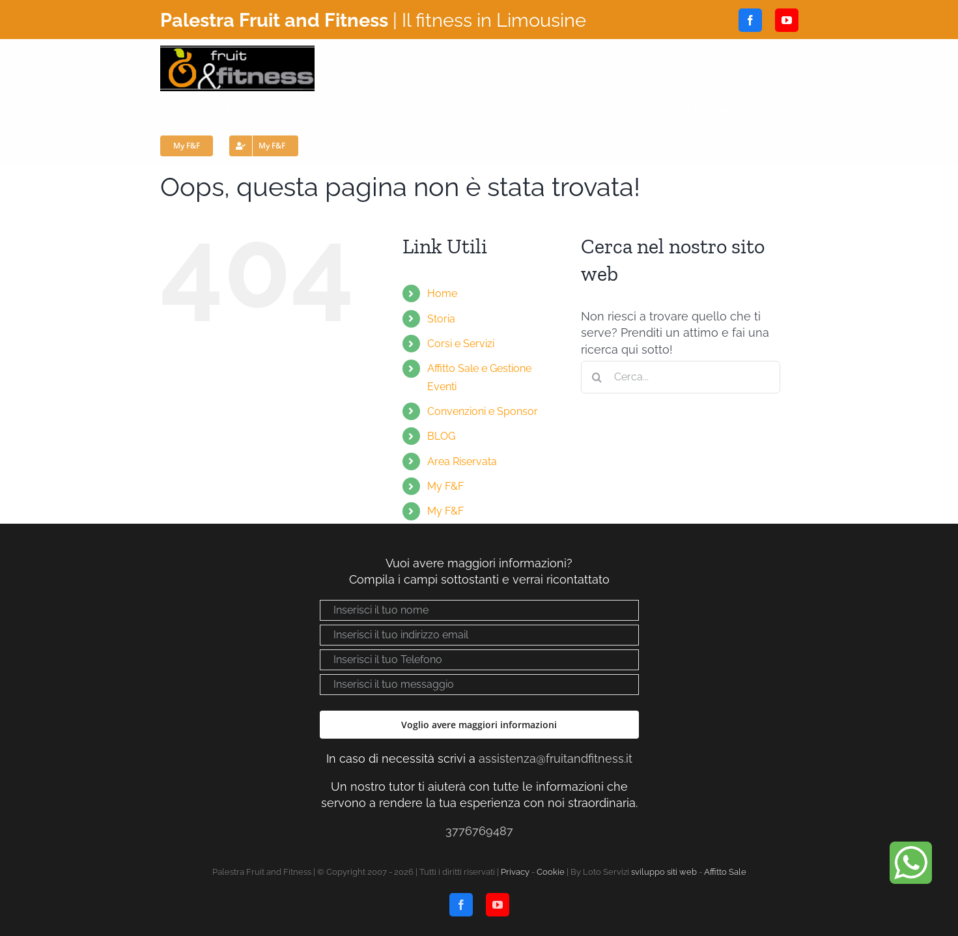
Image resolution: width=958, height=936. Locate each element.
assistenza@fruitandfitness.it (555, 758)
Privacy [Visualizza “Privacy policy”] (515, 872)
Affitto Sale (725, 872)
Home (442, 293)
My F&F (445, 486)
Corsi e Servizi (460, 343)
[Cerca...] (681, 377)
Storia (441, 319)
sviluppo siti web (664, 872)
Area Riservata (462, 461)
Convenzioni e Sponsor (482, 411)
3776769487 (479, 831)
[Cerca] (597, 377)
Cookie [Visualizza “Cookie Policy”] (551, 872)
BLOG (441, 436)
